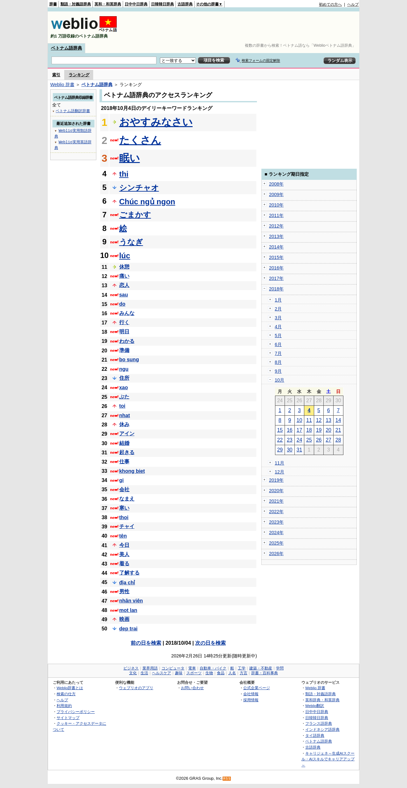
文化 (133, 673)
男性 (124, 591)
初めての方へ (330, 4)
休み (124, 424)
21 (338, 430)
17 (299, 430)
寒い (124, 508)
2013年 (276, 236)
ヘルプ (353, 4)
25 (309, 440)
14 (338, 420)
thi (123, 174)
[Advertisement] (243, 27)
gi (121, 480)
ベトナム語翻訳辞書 (73, 110)
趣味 (179, 673)
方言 (243, 673)
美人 (124, 554)
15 (280, 430)
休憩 (124, 266)
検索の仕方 (66, 694)
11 (309, 420)
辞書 (53, 4)
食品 (220, 673)
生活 (144, 673)
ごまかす (135, 214)
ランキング (79, 74)
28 (338, 440)
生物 (209, 673)
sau (123, 294)
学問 (280, 668)
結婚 (124, 443)
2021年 (276, 501)
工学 (241, 668)
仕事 (124, 461)
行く (124, 322)
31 (299, 449)
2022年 (276, 511)
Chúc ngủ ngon (147, 201)
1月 (278, 299)
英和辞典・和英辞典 (322, 700)
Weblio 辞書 (62, 84)
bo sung (129, 359)
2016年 (276, 267)
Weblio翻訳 (314, 705)
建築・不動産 (260, 668)
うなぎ (131, 242)
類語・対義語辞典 (75, 4)
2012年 (276, 225)
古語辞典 (185, 4)
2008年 (276, 184)
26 (319, 440)
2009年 (276, 194)
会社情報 (251, 694)
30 (290, 449)
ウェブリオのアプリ (136, 688)
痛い (124, 276)
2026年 (276, 553)
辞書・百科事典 (264, 673)
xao (123, 387)
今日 (124, 545)
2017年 (276, 278)
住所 (124, 378)
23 (290, 440)
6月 (278, 344)
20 (328, 430)
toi (122, 406)
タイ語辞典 (314, 735)
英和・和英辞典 (107, 4)
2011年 (276, 215)
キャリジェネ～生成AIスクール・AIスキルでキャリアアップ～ (328, 759)
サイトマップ (68, 718)
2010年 (276, 204)
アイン (127, 433)
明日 (124, 331)
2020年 (276, 490)
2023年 (276, 522)
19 (319, 430)
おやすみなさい (156, 122)
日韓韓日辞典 (162, 4)
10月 (279, 380)
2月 (278, 308)
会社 (124, 489)
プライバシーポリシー (76, 712)
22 (280, 440)
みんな (127, 313)
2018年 (276, 288)
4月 (278, 326)
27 (328, 440)
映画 (124, 619)
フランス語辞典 (318, 723)
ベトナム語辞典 (66, 48)
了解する (129, 572)
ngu (123, 369)
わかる (127, 341)
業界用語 (150, 668)
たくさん (140, 140)
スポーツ (194, 673)
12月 (279, 471)
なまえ (127, 498)
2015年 (276, 257)
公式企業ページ (256, 688)
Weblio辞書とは (70, 688)
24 (299, 440)
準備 (124, 350)
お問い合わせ (192, 688)
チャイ (127, 526)
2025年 (276, 543)
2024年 (276, 532)
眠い (129, 158)
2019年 (276, 480)
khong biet (132, 471)
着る (124, 563)
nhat (124, 415)
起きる (127, 452)
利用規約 (64, 705)
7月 (278, 353)
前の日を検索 (146, 643)
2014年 (276, 246)
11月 (279, 462)
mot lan (128, 610)
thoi (123, 517)
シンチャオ (139, 187)
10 (299, 420)
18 (309, 430)
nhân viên (131, 600)
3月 (278, 317)
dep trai (128, 628)
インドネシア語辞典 (322, 729)
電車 (192, 668)
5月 (278, 335)
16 (290, 430)
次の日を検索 (210, 643)
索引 (56, 74)
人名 (232, 673)
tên (123, 536)
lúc (124, 255)
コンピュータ (173, 668)
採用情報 (251, 700)
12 (319, 420)
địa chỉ (127, 582)
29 (280, 449)
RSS (227, 778)
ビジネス (131, 668)
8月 (278, 362)
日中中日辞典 (136, 4)
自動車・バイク (213, 668)
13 (328, 420)
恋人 (124, 285)
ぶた (124, 396)
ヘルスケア (161, 673)
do (122, 304)
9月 (278, 371)
